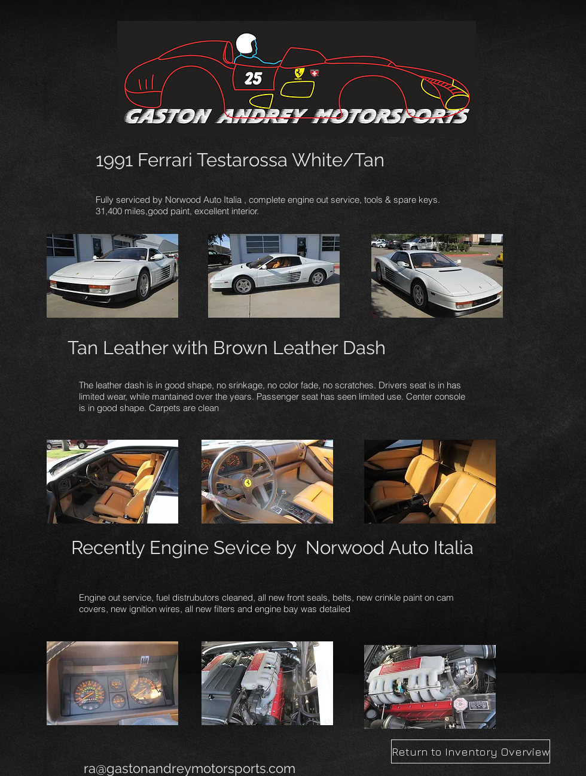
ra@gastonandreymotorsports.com (189, 768)
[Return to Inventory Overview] (470, 751)
